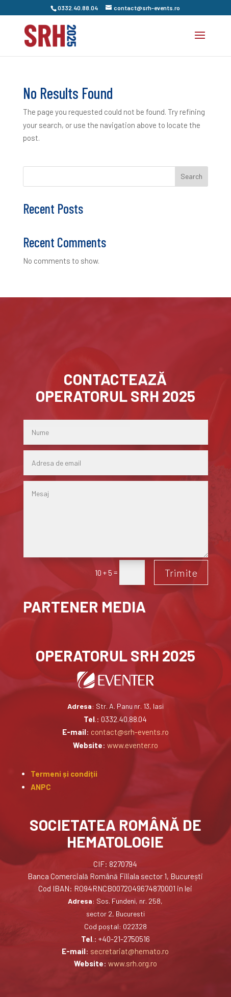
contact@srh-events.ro (130, 731)
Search (191, 176)
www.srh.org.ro (132, 963)
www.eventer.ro (132, 745)
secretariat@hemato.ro (129, 951)
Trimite (181, 573)
